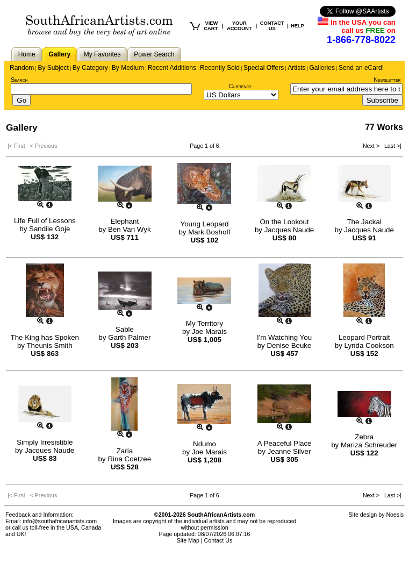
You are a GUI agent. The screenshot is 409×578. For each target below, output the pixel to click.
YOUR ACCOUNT (239, 25)
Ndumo (204, 444)
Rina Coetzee (129, 459)
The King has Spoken (45, 337)
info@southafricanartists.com (60, 521)
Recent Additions (172, 68)
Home (26, 54)
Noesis (395, 514)
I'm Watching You (284, 337)
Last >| (391, 145)
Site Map (188, 540)
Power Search (154, 54)
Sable (125, 329)
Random (22, 68)
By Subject (53, 68)
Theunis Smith (49, 345)
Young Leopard (205, 224)
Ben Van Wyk (129, 229)
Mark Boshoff (209, 232)
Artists (296, 68)
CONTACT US (272, 25)
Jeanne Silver (289, 451)
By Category (90, 68)
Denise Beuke (289, 345)
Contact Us (218, 540)
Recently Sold (220, 68)
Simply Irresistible (45, 442)
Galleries (322, 68)
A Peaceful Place (284, 443)
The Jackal (364, 222)
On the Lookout (284, 222)
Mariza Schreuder (369, 445)
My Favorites (102, 54)
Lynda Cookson (369, 345)
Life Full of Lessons (45, 221)
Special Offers (263, 68)
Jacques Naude (289, 230)
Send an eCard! (361, 68)
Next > (372, 145)
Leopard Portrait (364, 337)
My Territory (204, 323)
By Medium (128, 68)
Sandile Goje (49, 229)
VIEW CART (211, 25)
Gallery (59, 54)
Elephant (125, 221)
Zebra (364, 437)
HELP (297, 25)
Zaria (125, 451)
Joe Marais (209, 331)
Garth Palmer (129, 337)
